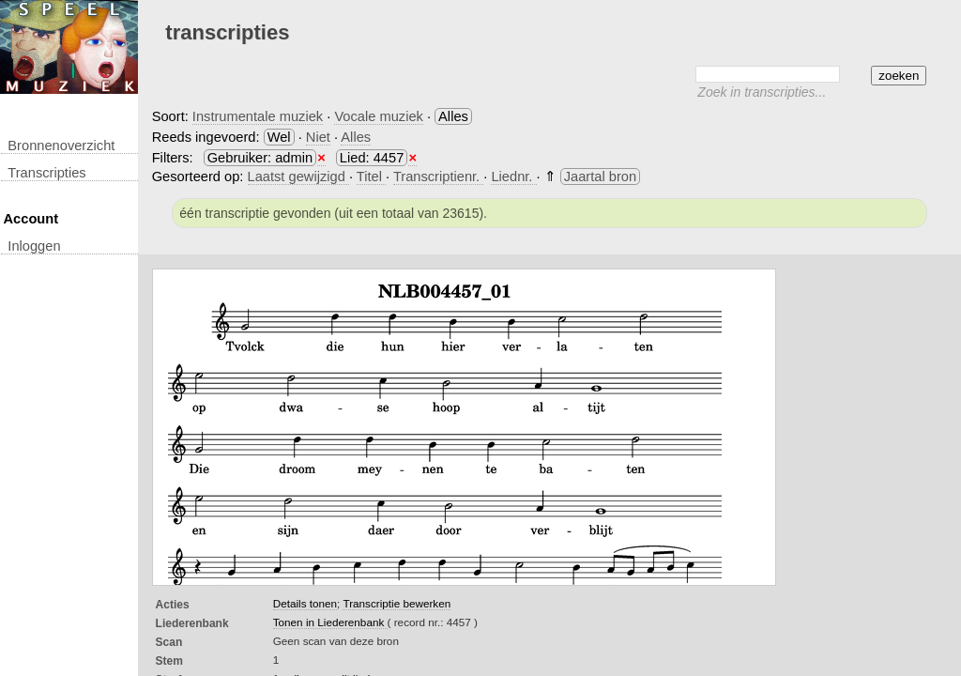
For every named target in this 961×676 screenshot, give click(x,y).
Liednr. (513, 176)
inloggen (34, 246)
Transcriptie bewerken (396, 603)
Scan (169, 642)
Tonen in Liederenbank (330, 622)
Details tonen (305, 603)
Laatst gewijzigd (298, 176)
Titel (371, 176)
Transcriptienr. (438, 176)
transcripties (46, 172)
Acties (173, 604)
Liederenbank (192, 623)
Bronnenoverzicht (61, 145)
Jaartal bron (600, 176)
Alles (356, 137)
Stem (169, 661)
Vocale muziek (378, 116)
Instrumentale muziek (257, 116)
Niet (318, 137)
